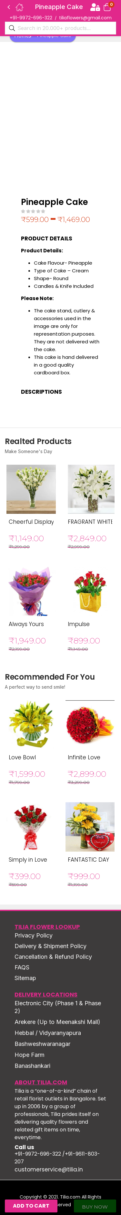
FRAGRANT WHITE (91, 522)
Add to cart (31, 1206)
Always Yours (26, 624)
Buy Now (95, 1207)
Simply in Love (28, 860)
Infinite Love (84, 757)
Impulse (79, 624)
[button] (107, 7)
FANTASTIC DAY (88, 860)
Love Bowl (22, 757)
